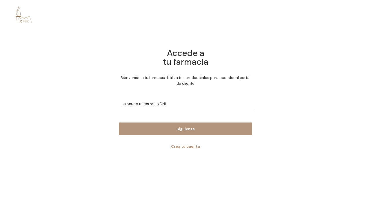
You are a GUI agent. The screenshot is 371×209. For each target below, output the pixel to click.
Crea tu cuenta (185, 146)
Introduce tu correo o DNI (141, 103)
